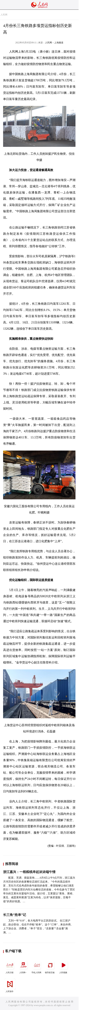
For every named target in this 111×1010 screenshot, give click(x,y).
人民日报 (10, 966)
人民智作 (10, 985)
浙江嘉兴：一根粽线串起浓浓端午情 (29, 872)
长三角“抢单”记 (14, 915)
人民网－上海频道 (54, 42)
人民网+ (23, 966)
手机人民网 (36, 966)
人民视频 (63, 966)
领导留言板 (50, 966)
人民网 (3, 14)
